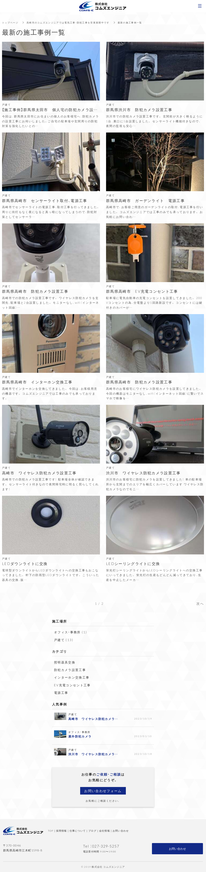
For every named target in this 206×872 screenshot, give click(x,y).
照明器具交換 (65, 662)
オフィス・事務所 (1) (71, 631)
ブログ (92, 830)
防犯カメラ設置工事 (71, 669)
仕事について (78, 830)
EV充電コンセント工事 (73, 684)
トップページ (11, 22)
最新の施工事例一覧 (139, 22)
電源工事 (61, 692)
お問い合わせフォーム (103, 790)
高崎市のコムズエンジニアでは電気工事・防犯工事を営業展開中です (72, 22)
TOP (50, 830)
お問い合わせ (121, 830)
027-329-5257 (105, 846)
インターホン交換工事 (73, 677)
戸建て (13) (64, 639)
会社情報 (104, 830)
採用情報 (61, 830)
